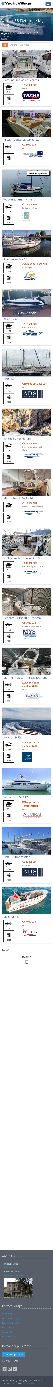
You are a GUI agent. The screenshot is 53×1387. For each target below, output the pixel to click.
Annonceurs (7, 1313)
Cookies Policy (8, 1332)
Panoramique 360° (38, 173)
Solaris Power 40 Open (18, 438)
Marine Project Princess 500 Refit (25, 678)
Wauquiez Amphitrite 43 (19, 199)
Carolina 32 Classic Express (21, 80)
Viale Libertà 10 (11, 1267)
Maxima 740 (11, 917)
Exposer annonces (10, 1323)
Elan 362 (8, 379)
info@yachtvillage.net (14, 1275)
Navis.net (30, 1383)
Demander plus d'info (14, 1354)
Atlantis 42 (10, 319)
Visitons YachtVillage (11, 1318)
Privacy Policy (8, 1336)
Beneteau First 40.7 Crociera (22, 618)
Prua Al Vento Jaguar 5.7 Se (21, 140)
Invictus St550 (12, 737)
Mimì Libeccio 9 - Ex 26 (18, 498)
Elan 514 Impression (16, 857)
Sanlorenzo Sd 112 (15, 797)
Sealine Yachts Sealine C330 (21, 558)
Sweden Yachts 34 (15, 259)
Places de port (8, 1327)
